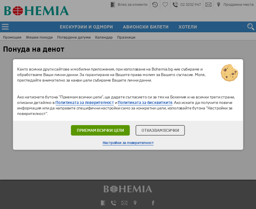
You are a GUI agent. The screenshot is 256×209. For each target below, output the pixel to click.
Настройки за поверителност (128, 142)
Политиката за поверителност (84, 102)
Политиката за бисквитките (145, 102)
